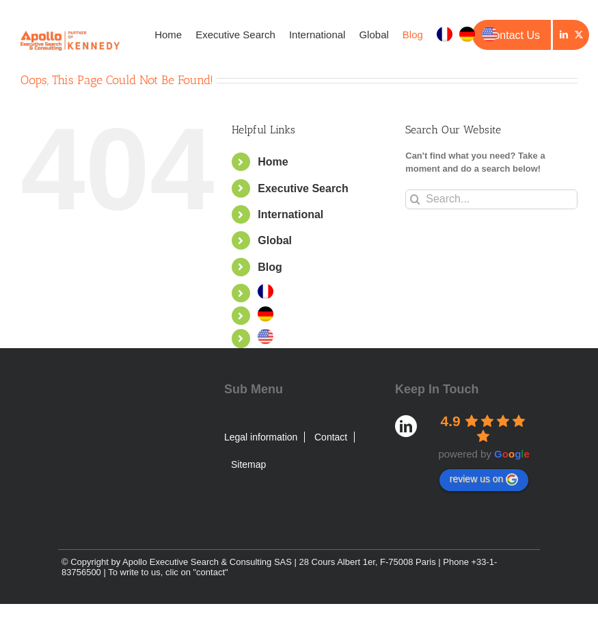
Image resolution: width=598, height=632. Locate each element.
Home (273, 162)
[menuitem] (444, 34)
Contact (330, 437)
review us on (484, 479)
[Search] (415, 199)
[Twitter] (578, 34)
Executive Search (303, 188)
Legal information (260, 437)
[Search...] (491, 199)
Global (275, 240)
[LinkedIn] (563, 34)
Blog (270, 267)
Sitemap (248, 464)
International (290, 214)
